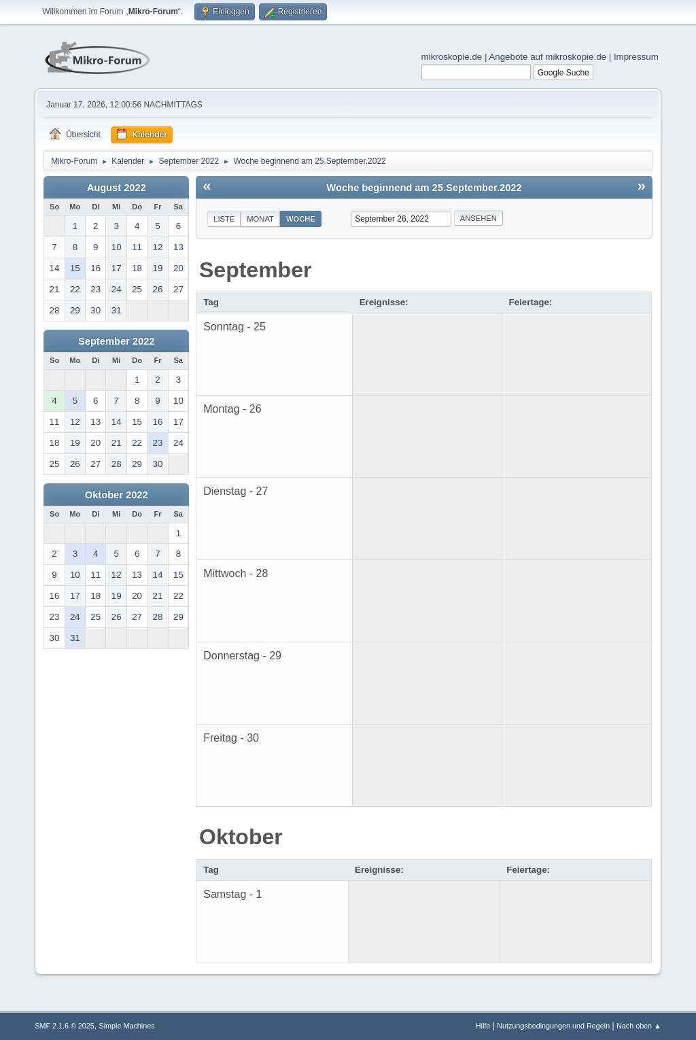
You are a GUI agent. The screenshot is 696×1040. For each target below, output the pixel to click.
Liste (223, 219)
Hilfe (483, 1026)
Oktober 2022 (116, 494)
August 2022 (116, 187)
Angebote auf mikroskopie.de (547, 57)
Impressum (636, 57)
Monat (260, 219)
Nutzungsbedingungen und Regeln (553, 1026)
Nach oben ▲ (638, 1026)
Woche (300, 219)
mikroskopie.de (452, 57)
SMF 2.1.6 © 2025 (64, 1026)
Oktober (241, 837)
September (255, 270)
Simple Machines (127, 1026)
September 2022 (116, 341)
